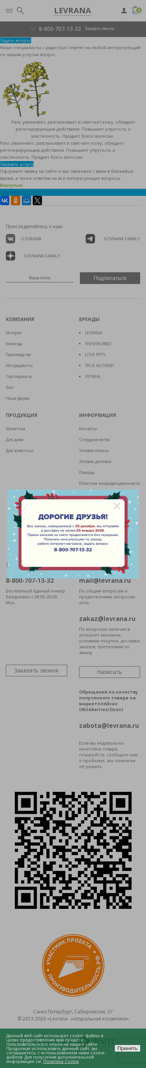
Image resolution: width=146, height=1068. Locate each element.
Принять (127, 1048)
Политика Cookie (61, 1061)
